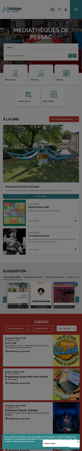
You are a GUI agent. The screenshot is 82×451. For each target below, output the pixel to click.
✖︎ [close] (78, 442)
